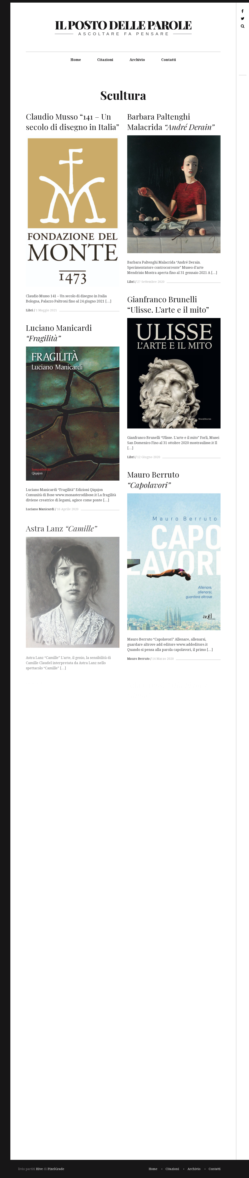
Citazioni (105, 60)
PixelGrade (56, 1169)
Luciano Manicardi (40, 515)
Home (75, 60)
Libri (29, 310)
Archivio (137, 60)
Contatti (168, 60)
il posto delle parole (123, 24)
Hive (39, 1169)
